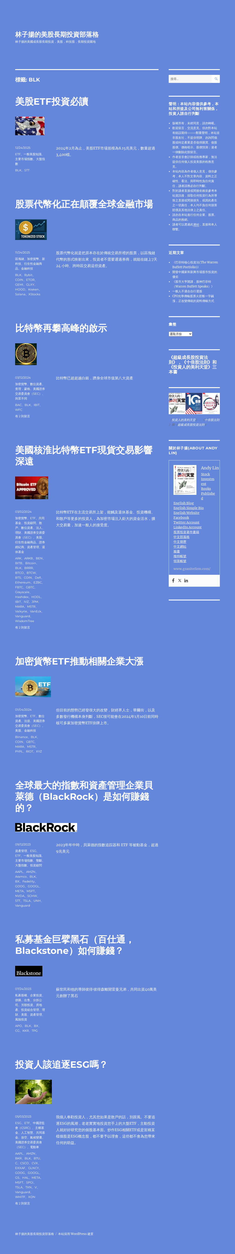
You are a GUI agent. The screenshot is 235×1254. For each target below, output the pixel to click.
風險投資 (21, 1019)
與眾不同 (21, 398)
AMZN (30, 872)
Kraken (33, 289)
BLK (18, 170)
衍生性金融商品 (25, 542)
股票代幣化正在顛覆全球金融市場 (84, 204)
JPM (35, 601)
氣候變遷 (36, 1137)
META (19, 891)
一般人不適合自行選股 (187, 291)
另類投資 (27, 1005)
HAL (25, 1177)
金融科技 (27, 268)
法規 (27, 721)
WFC (18, 409)
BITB (18, 563)
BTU (37, 1158)
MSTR (31, 606)
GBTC (30, 587)
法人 (39, 528)
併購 (18, 1000)
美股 (39, 537)
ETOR (30, 280)
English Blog (183, 503)
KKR (25, 1030)
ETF (18, 154)
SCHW (32, 896)
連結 (196, 224)
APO (18, 1026)
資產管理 (33, 547)
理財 (18, 532)
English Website (186, 513)
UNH (37, 900)
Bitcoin (30, 563)
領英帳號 (179, 561)
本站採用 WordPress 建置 (75, 1234)
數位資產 (36, 384)
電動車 (34, 1147)
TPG (35, 1030)
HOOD (20, 289)
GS (17, 1177)
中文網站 (179, 546)
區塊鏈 (19, 259)
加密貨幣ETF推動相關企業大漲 (79, 661)
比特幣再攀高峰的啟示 (61, 328)
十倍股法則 (197, 362)
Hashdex (21, 597)
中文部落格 (181, 537)
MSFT (31, 891)
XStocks (34, 294)
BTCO (19, 573)
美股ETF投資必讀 (51, 101)
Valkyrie (21, 611)
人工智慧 (27, 1132)
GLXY (30, 284)
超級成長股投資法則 (191, 425)
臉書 (176, 551)
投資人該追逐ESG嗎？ (61, 1064)
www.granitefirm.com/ (191, 569)
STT (26, 170)
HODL (36, 597)
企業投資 (36, 995)
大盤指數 (21, 865)
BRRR (28, 568)
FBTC (19, 587)
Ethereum (23, 582)
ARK (18, 558)
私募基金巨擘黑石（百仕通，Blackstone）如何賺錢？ (74, 945)
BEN (39, 558)
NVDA (19, 896)
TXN (28, 1187)
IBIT (36, 405)
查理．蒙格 (22, 389)
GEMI (19, 284)
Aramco (21, 876)
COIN (19, 280)
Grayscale (22, 592)
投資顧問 (30, 523)
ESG (33, 851)
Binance (21, 737)
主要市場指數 (24, 159)
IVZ (26, 601)
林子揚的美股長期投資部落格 (57, 34)
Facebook (181, 518)
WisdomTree (24, 621)
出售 (27, 1000)
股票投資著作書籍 (186, 532)
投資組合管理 (30, 1010)
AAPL (19, 872)
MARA (19, 606)
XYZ (39, 751)
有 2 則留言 (22, 416)
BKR (18, 1158)
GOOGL (33, 886)
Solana (20, 294)
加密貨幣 (33, 259)
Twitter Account (186, 522)
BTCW (31, 573)
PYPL (19, 751)
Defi (38, 577)
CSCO (24, 1163)
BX (17, 881)
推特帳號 (179, 556)
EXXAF (20, 1168)
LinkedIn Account (187, 527)
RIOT (29, 751)
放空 (24, 1137)
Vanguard (22, 616)
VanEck (35, 611)
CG (17, 1030)
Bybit (28, 275)
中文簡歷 (179, 542)
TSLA (27, 900)
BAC (18, 405)
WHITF (20, 1197)
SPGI (29, 1182)
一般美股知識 (33, 154)
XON (31, 1197)
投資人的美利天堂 (190, 367)
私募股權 (21, 995)
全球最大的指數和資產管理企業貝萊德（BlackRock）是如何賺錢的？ (84, 796)
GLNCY (33, 1168)
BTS (18, 577)
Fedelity (28, 881)
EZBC (38, 582)
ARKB (28, 558)
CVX (35, 1163)
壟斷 (39, 860)
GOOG (20, 886)
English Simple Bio (188, 508)
